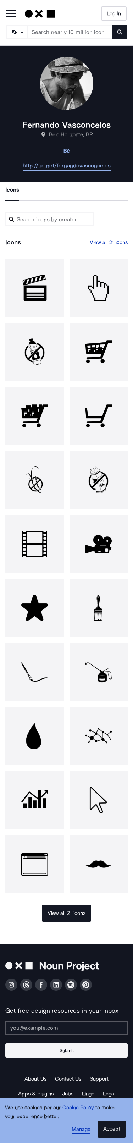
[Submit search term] (119, 32)
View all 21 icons (109, 242)
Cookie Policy (78, 1107)
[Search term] (70, 32)
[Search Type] (16, 32)
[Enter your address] (66, 1028)
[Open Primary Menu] (11, 14)
